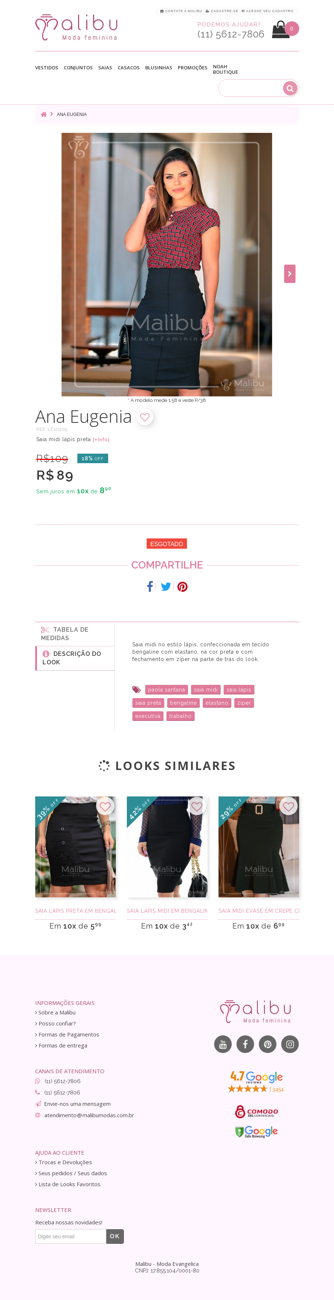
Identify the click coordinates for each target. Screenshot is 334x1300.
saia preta (148, 703)
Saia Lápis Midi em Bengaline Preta (167, 911)
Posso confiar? (55, 1023)
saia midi (206, 690)
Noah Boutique (225, 69)
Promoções (193, 67)
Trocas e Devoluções (63, 1162)
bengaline (183, 703)
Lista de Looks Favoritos (67, 1184)
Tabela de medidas (65, 633)
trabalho (180, 716)
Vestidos (46, 67)
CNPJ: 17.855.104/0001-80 (167, 1270)
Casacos (129, 67)
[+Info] (101, 439)
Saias (105, 67)
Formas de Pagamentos (67, 1034)
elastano (217, 703)
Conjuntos (78, 67)
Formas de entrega (61, 1045)
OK (115, 1236)
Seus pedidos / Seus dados (71, 1173)
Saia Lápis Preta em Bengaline (75, 911)
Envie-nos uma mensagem (77, 1103)
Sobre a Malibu (55, 1012)
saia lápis (239, 690)
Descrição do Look (72, 658)
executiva (148, 716)
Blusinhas (158, 67)
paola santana (166, 690)
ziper (244, 703)
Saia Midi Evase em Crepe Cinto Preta (259, 911)
